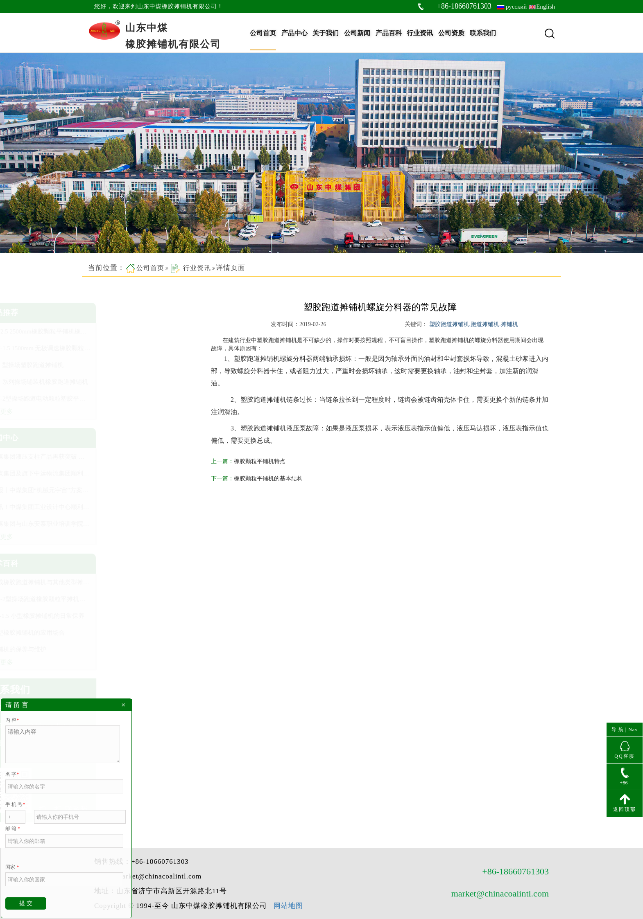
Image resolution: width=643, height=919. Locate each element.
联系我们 (483, 32)
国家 (12, 867)
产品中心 (294, 32)
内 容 (12, 720)
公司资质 (451, 32)
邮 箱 (12, 828)
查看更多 (106, 411)
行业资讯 (420, 32)
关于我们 (325, 32)
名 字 (12, 774)
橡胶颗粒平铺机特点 (266, 461)
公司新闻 (357, 32)
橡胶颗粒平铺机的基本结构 (275, 478)
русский (516, 6)
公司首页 (263, 32)
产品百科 (389, 32)
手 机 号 (15, 804)
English (545, 6)
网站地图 (288, 839)
